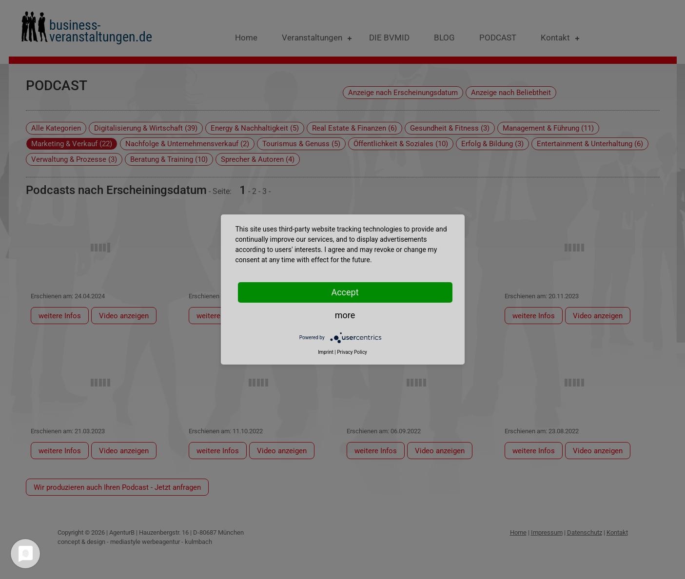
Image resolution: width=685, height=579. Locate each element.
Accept (344, 292)
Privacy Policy (352, 352)
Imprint (325, 352)
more (345, 315)
